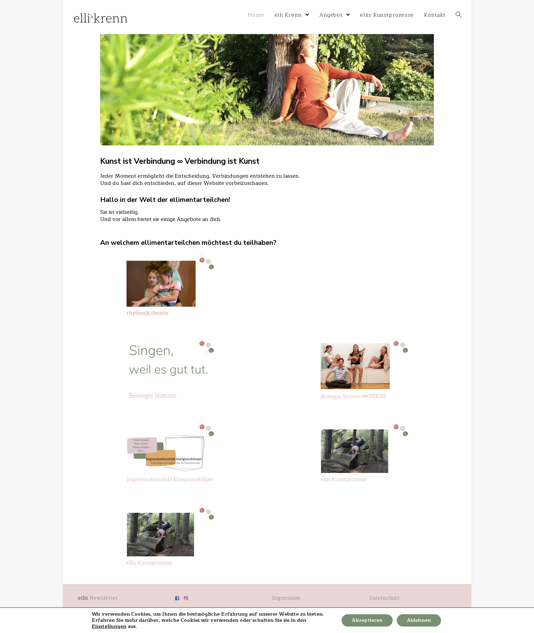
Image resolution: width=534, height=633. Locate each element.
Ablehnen (419, 620)
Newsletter (103, 598)
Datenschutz (384, 598)
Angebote (189, 219)
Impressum (286, 598)
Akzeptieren (367, 620)
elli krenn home (86, 5)
